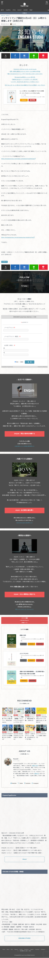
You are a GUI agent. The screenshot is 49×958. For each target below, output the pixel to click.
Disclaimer (26, 949)
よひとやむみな (24, 653)
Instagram (43, 949)
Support (31, 949)
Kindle (23, 644)
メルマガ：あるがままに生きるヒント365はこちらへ (25, 81)
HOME (3, 252)
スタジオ (25, 10)
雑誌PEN (36, 773)
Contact (21, 949)
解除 (21, 362)
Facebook (37, 949)
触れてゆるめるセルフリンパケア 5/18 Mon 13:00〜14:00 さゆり (25, 73)
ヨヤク (2, 10)
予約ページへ (25, 622)
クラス (14, 10)
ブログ (30, 10)
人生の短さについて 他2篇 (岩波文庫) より (24, 446)
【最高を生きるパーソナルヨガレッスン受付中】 (25, 79)
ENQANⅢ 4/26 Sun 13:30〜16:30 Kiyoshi (25, 69)
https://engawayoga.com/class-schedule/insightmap (17, 158)
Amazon (24, 100)
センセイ (20, 10)
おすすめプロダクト (25, 620)
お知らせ (25, 13)
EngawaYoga (23, 955)
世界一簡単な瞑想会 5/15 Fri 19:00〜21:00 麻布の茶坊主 (25, 71)
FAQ (12, 949)
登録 (16, 362)
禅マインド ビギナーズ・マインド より (25, 609)
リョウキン (8, 10)
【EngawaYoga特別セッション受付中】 (25, 77)
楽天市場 (32, 100)
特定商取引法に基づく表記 (25, 950)
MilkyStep (45, 366)
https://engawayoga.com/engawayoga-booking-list (17, 237)
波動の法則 (23, 635)
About (8, 949)
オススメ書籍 (25, 618)
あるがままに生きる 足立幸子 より (24, 522)
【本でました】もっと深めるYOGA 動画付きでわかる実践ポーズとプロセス (25, 85)
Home (4, 949)
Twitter (25, 286)
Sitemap (16, 949)
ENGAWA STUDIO (25, 938)
